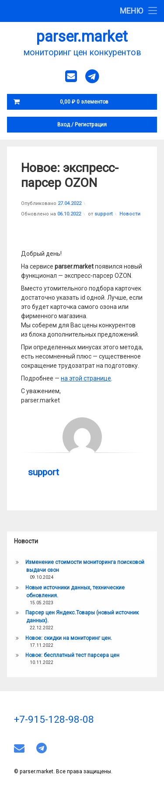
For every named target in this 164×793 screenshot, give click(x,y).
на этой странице (86, 378)
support (103, 214)
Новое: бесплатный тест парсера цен (72, 655)
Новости (129, 214)
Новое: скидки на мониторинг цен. (68, 638)
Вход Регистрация (82, 125)
